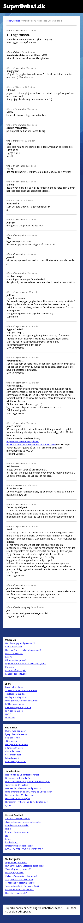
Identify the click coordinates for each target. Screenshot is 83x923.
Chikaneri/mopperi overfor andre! (21, 876)
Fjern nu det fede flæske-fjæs (18, 778)
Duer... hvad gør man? (15, 731)
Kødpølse (9, 667)
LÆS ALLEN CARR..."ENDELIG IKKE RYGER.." (24, 849)
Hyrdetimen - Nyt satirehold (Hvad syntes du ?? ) (27, 802)
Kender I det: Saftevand (16, 673)
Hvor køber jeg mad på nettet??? (20, 643)
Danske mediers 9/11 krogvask (19, 795)
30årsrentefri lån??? (14, 748)
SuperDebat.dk (13, 20)
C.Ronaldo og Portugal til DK (18, 707)
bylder (8, 839)
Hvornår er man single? (16, 893)
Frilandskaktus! (12, 758)
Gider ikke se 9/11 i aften (16, 785)
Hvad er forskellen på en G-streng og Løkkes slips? (28, 791)
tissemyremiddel (13, 754)
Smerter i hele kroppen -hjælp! (19, 845)
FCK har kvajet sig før (14, 704)
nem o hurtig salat (13, 646)
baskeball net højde (14, 687)
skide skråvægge (13, 741)
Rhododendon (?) (13, 751)
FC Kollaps (10, 717)
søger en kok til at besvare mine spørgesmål (25, 663)
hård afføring (11, 842)
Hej (6, 835)
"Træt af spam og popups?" (18, 869)
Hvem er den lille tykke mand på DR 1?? (23, 788)
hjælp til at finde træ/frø (16, 734)
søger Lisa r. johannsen (16, 862)
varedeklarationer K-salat (17, 825)
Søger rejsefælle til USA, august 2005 (22, 886)
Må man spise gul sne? (15, 660)
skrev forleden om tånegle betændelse (23, 822)
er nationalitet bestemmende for (20, 882)
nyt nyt (8, 805)
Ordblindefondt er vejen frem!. (19, 889)
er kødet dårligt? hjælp (15, 670)
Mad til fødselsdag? (14, 653)
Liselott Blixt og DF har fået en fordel (22, 774)
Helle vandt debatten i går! (17, 798)
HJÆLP (8, 714)
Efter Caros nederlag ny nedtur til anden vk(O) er (27, 781)
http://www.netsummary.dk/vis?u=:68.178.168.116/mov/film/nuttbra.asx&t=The (31, 443)
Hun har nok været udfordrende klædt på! (24, 865)
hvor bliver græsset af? (15, 761)
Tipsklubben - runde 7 (15, 694)
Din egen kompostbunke (16, 744)
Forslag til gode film (14, 872)
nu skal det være (12, 737)
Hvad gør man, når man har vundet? (21, 700)
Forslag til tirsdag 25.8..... (16, 697)
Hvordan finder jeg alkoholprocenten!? (23, 650)
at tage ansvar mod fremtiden (19, 879)
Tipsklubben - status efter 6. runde (21, 690)
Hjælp (8, 828)
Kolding (8, 656)
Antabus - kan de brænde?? (17, 818)
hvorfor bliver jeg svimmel (17, 832)
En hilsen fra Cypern (14, 711)
